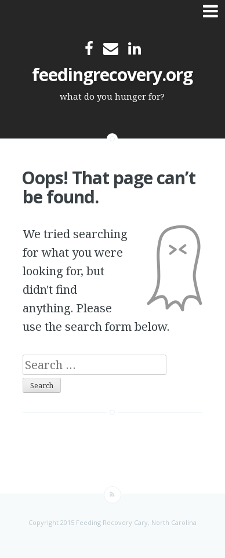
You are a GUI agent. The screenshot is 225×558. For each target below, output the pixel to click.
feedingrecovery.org (112, 74)
